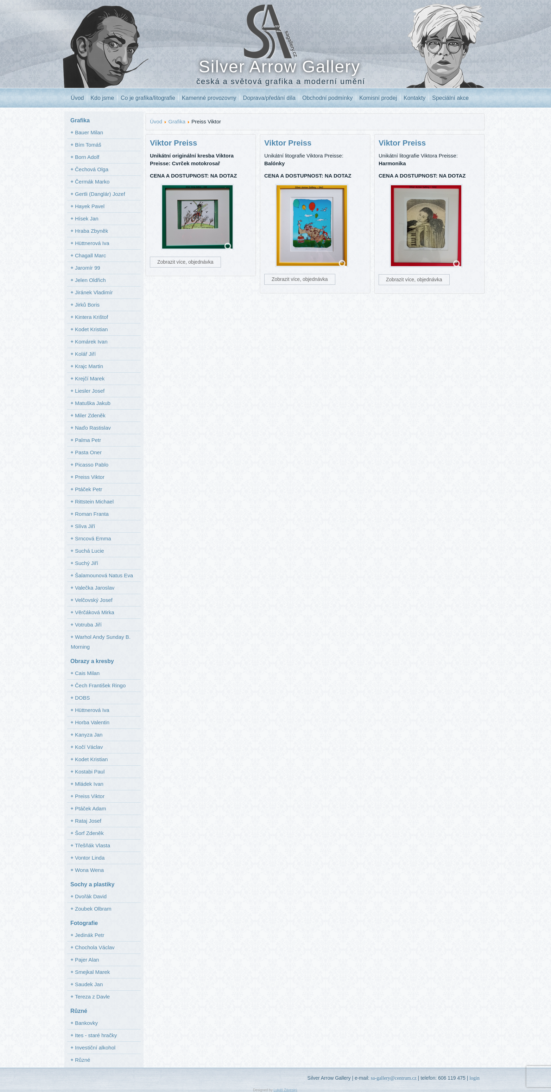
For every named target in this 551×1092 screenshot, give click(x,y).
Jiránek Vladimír (94, 292)
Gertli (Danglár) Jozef (100, 194)
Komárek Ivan (91, 342)
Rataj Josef (88, 821)
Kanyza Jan (88, 735)
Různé (82, 1060)
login (474, 1078)
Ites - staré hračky (96, 1035)
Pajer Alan (87, 960)
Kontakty (414, 98)
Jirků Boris (87, 305)
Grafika (176, 121)
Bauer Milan (89, 132)
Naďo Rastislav (93, 428)
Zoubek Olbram (93, 909)
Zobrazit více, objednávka (185, 262)
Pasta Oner (88, 452)
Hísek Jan (87, 218)
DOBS (82, 698)
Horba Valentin (92, 722)
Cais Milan (87, 673)
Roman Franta (92, 514)
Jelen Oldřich (90, 280)
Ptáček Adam (90, 808)
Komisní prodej (378, 98)
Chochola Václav (95, 947)
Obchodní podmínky (327, 98)
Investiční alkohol (95, 1048)
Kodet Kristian (91, 329)
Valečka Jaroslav (94, 588)
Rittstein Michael (94, 502)
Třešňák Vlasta (92, 845)
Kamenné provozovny (209, 98)
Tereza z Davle (92, 997)
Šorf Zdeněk (89, 833)
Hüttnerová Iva (92, 243)
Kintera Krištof (91, 317)
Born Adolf (87, 157)
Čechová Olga (91, 169)
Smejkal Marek (92, 972)
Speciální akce (450, 98)
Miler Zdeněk (90, 415)
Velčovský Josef (94, 600)
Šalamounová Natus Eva (104, 575)
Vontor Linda (89, 858)
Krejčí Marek (89, 378)
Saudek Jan (89, 984)
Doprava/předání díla (269, 98)
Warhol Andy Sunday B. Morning (101, 642)
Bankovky (86, 1023)
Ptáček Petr (88, 489)
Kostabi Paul (89, 772)
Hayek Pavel (89, 206)
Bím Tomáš (88, 145)
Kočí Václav (89, 747)
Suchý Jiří (86, 563)
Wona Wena (89, 870)
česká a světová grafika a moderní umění (280, 81)
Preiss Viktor (89, 477)
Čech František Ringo (100, 685)
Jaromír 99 (87, 268)
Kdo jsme (102, 98)
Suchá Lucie (89, 551)
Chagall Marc (90, 255)
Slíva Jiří (85, 526)
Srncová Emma (93, 538)
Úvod (77, 98)
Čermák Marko (92, 182)
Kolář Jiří (85, 354)
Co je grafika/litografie (148, 98)
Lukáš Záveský (285, 1090)
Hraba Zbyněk (91, 231)
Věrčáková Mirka (94, 612)
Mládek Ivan (89, 784)
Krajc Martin (89, 366)
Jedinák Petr (89, 935)
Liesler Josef (89, 391)
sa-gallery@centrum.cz (394, 1078)
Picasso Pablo (91, 465)
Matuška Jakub (92, 403)
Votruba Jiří (88, 625)
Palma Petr (88, 440)
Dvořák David (91, 896)
